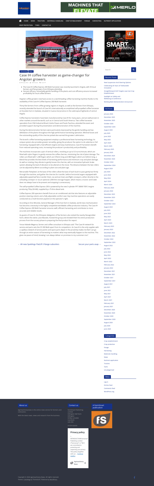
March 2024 (108, 184)
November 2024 (109, 159)
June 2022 (107, 252)
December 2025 (109, 117)
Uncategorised (109, 370)
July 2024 (107, 172)
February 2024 (109, 188)
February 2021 (109, 303)
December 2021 (109, 271)
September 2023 (109, 204)
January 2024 (108, 191)
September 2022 (109, 242)
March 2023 (108, 223)
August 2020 (108, 322)
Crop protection (26, 25)
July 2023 (107, 210)
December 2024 (109, 156)
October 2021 (108, 278)
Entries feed (108, 385)
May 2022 (107, 255)
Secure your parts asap (90, 244)
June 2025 (107, 136)
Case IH (43, 82)
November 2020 (109, 313)
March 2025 (108, 146)
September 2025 (109, 127)
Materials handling (55, 21)
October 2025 (108, 124)
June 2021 (107, 290)
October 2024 (108, 162)
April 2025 (107, 143)
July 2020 (107, 326)
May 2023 (107, 217)
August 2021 (108, 284)
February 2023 (109, 226)
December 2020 (109, 310)
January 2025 (108, 152)
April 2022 (107, 258)
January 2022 (108, 268)
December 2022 (109, 233)
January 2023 (108, 229)
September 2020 (109, 319)
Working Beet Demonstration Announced (118, 102)
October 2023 (108, 201)
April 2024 (107, 181)
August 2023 (108, 207)
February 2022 (109, 265)
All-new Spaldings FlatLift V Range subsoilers (38, 244)
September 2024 (109, 165)
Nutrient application (112, 21)
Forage (87, 21)
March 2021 (108, 300)
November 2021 (109, 274)
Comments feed (109, 388)
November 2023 (109, 197)
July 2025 (107, 133)
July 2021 (107, 287)
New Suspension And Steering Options (117, 82)
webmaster (35, 82)
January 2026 (108, 114)
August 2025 (108, 130)
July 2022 (107, 249)
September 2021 (109, 281)
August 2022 (108, 245)
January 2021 (108, 306)
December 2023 (109, 194)
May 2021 (107, 294)
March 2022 (108, 262)
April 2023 (107, 220)
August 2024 (108, 168)
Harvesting (96, 21)
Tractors (41, 21)
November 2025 (109, 120)
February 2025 (109, 149)
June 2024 (107, 175)
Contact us (46, 25)
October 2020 (108, 316)
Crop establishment (74, 21)
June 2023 (107, 213)
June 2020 (107, 329)
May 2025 (107, 140)
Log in (106, 382)
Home (26, 21)
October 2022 (108, 239)
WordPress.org (109, 392)
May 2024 (107, 178)
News (33, 21)
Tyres (37, 25)
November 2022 (109, 236)
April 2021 (107, 297)
